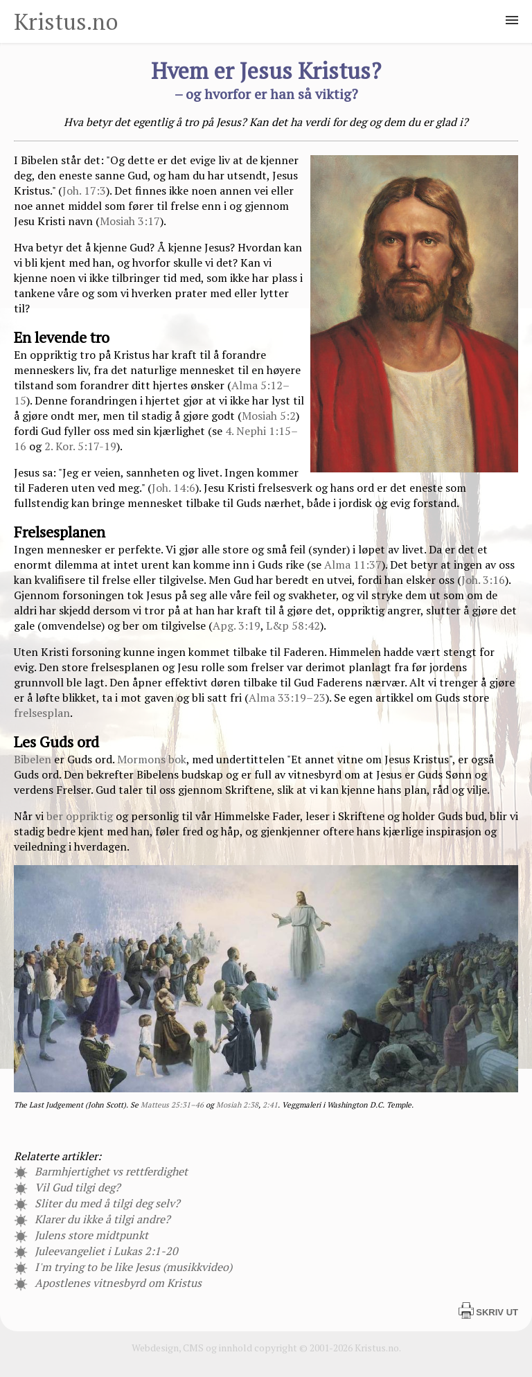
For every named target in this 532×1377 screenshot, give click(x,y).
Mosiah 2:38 (237, 1105)
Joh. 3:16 (483, 579)
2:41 (270, 1105)
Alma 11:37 (353, 564)
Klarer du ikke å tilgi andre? (92, 1219)
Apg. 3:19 (236, 625)
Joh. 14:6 (173, 487)
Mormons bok (151, 759)
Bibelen (32, 759)
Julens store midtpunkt (81, 1235)
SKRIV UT (488, 1312)
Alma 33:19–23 (287, 697)
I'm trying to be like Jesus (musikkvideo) (123, 1266)
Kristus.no (66, 21)
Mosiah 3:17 (130, 221)
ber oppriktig (79, 816)
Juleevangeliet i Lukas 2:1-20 (96, 1251)
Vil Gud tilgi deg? (67, 1187)
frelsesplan (42, 712)
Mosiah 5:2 (269, 415)
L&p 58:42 (293, 625)
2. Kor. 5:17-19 (80, 446)
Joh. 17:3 (84, 190)
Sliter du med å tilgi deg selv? (97, 1203)
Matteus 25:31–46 (172, 1105)
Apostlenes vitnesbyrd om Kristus (108, 1282)
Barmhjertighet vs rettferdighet (101, 1171)
